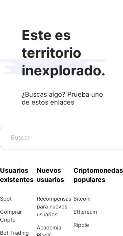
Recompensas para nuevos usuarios (54, 206)
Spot (6, 198)
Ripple (81, 225)
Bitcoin (82, 198)
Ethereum (85, 211)
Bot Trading (14, 232)
